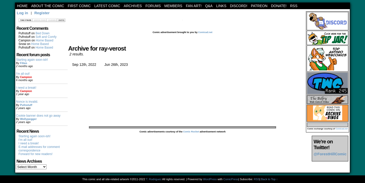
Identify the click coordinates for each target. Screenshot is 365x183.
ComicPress (230, 179)
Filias (23, 63)
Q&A (209, 6)
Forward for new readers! (35, 154)
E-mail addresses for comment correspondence (39, 148)
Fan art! (194, 6)
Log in (22, 13)
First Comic (79, 6)
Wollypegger (28, 118)
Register (41, 13)
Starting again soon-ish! (32, 60)
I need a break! (26, 87)
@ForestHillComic (330, 154)
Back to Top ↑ (269, 179)
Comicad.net (205, 32)
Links (221, 6)
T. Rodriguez (154, 179)
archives (133, 6)
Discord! (238, 6)
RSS (293, 6)
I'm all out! (23, 73)
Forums (153, 6)
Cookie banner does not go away (38, 115)
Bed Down (42, 33)
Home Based (44, 40)
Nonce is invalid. (27, 101)
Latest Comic (107, 6)
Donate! (278, 6)
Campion (26, 77)
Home (22, 6)
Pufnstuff (26, 104)
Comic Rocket (191, 131)
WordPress (210, 179)
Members (173, 6)
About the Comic (47, 6)
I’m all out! (25, 140)
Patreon (259, 6)
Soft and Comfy (46, 37)
